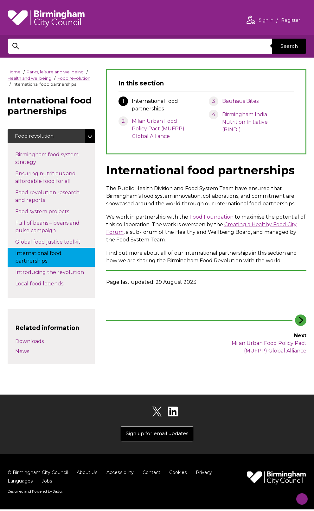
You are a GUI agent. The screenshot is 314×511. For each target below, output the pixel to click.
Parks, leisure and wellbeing (55, 71)
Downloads (29, 342)
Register (290, 21)
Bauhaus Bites (240, 101)
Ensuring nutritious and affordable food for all (49, 178)
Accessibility (119, 474)
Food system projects (48, 212)
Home (14, 71)
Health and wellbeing (29, 78)
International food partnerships (38, 258)
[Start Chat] (299, 496)
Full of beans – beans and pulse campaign (47, 227)
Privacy (203, 474)
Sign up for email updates (157, 435)
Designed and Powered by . (34, 493)
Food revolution (73, 78)
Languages (20, 482)
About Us (87, 474)
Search (288, 46)
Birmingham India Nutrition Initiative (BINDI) (245, 122)
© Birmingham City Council (38, 474)
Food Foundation (211, 217)
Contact (150, 474)
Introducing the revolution (55, 272)
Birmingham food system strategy (47, 159)
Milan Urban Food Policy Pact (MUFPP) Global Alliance (158, 128)
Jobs (47, 482)
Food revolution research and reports (47, 197)
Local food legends (45, 284)
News (22, 352)
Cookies (177, 474)
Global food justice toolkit (55, 242)
